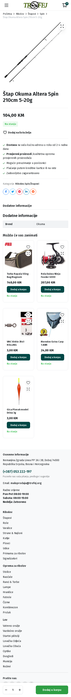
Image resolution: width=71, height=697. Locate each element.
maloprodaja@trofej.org (26, 483)
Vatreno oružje (11, 625)
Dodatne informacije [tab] (17, 206)
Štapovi (32, 14)
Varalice (7, 528)
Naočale (7, 577)
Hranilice (8, 592)
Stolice (7, 572)
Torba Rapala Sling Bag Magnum (18, 275)
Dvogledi (8, 656)
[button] (64, 5)
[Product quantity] (13, 690)
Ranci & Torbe (11, 582)
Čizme (6, 602)
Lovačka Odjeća (12, 641)
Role (5, 523)
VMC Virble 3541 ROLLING (15, 343)
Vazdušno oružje (12, 631)
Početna (7, 14)
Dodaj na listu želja (19, 132)
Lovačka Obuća (12, 646)
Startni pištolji (11, 636)
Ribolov (20, 14)
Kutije (6, 538)
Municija (7, 661)
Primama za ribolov (14, 553)
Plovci (6, 543)
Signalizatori (10, 558)
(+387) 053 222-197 (17, 472)
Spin (42, 14)
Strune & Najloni (12, 533)
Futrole (7, 597)
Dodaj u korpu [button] (18, 289)
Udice (6, 548)
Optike (7, 651)
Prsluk (7, 612)
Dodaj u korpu (52, 690)
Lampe (7, 587)
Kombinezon (10, 607)
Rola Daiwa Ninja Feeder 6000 (50, 275)
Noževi (7, 666)
